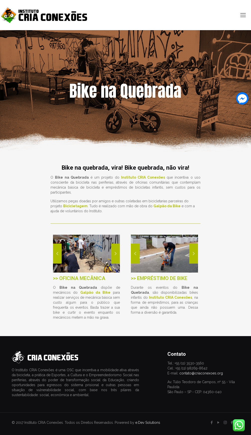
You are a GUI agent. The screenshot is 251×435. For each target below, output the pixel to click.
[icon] (232, 422)
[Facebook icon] (211, 422)
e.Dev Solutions (147, 423)
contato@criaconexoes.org (201, 373)
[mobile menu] (243, 15)
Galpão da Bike (95, 292)
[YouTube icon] (218, 422)
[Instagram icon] (225, 422)
